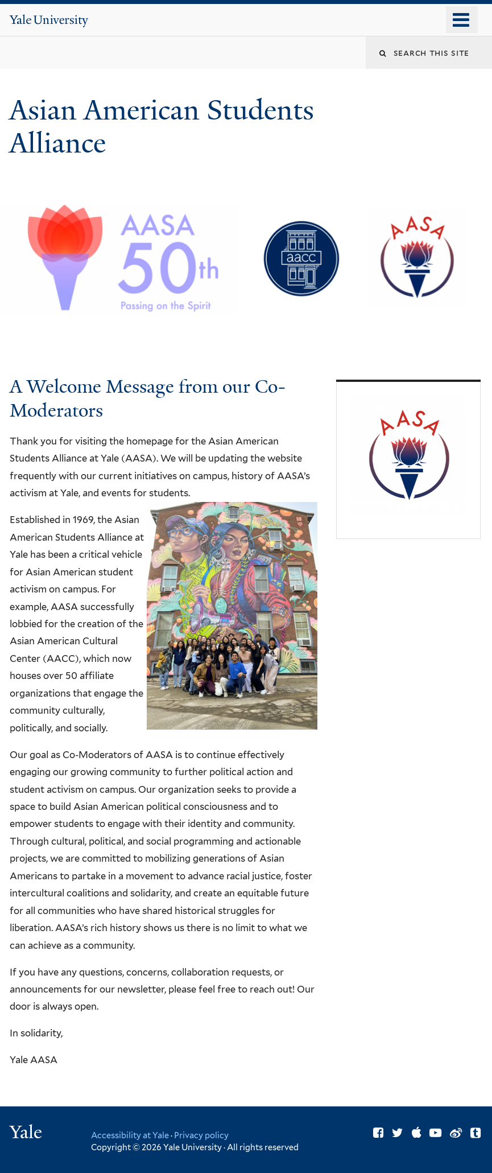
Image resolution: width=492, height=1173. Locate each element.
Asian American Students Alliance (161, 127)
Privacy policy (201, 1135)
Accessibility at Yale (130, 1135)
